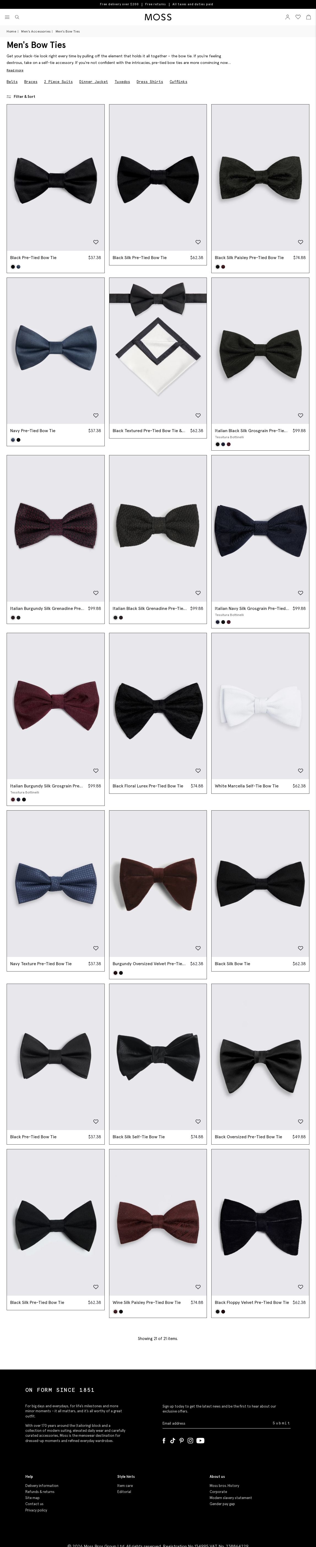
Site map (32, 1497)
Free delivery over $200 (119, 4)
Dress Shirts (150, 81)
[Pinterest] (181, 1439)
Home (11, 31)
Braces (30, 81)
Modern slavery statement (231, 1497)
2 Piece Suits (58, 81)
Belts (12, 81)
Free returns (155, 4)
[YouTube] (200, 1439)
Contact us (34, 1504)
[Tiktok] (172, 1439)
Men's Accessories (36, 31)
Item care (125, 1485)
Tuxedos (122, 81)
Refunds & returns (40, 1491)
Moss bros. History (224, 1485)
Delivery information (41, 1485)
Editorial (124, 1491)
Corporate (218, 1491)
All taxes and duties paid (192, 4)
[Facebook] (164, 1439)
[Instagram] (190, 1439)
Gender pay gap (222, 1504)
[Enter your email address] (217, 1423)
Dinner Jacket (93, 81)
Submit (282, 1423)
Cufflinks (178, 81)
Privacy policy (36, 1510)
